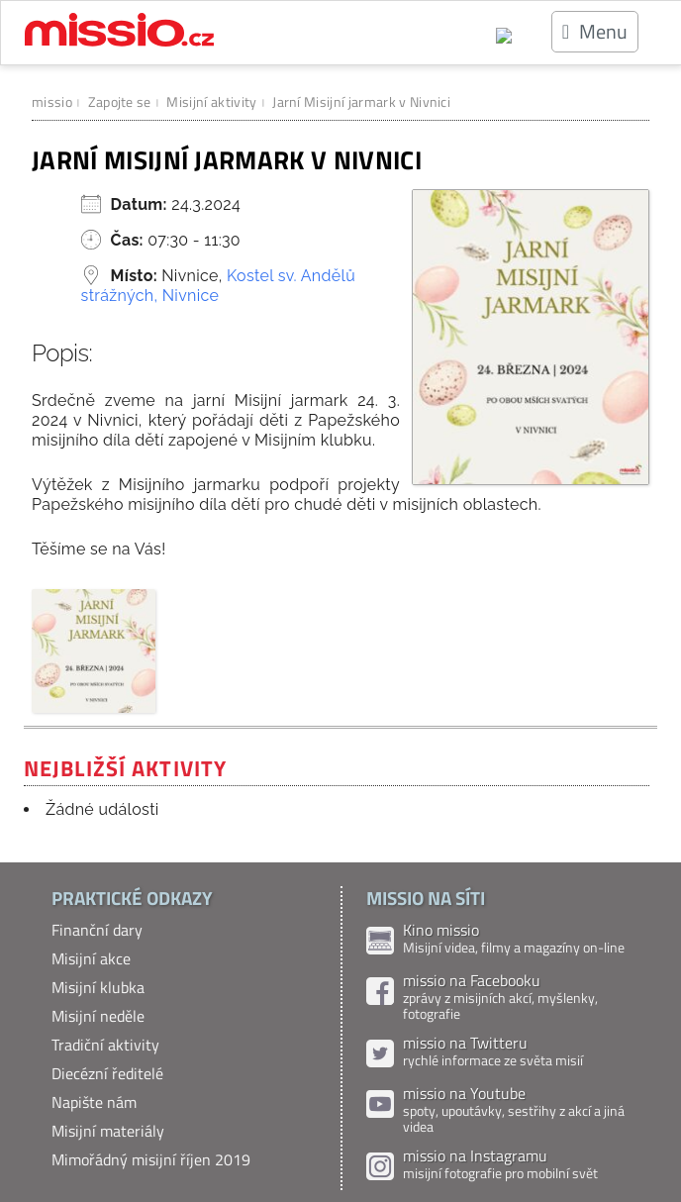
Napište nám (94, 1102)
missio (52, 101)
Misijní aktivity (211, 101)
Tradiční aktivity (105, 1044)
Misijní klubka (98, 987)
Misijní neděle (98, 1016)
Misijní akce (91, 958)
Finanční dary (97, 930)
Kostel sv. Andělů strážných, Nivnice (218, 285)
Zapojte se (119, 101)
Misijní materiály (107, 1131)
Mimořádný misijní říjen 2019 (150, 1159)
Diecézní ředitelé (107, 1073)
